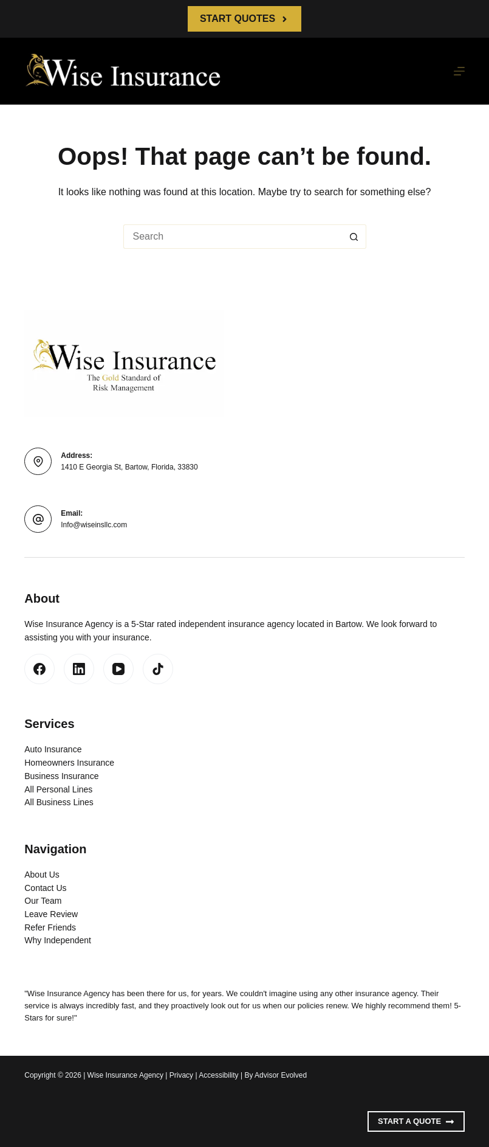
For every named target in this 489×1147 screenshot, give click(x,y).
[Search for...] (232, 236)
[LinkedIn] (79, 669)
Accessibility (218, 1075)
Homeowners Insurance (69, 763)
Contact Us (45, 888)
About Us (42, 874)
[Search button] (354, 236)
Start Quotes (244, 18)
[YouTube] (118, 669)
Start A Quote (416, 1121)
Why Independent (57, 940)
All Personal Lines (58, 789)
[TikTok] (158, 669)
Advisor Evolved (281, 1075)
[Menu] (459, 71)
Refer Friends (50, 927)
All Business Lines (59, 802)
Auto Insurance (52, 749)
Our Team (42, 901)
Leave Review (51, 914)
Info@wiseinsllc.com (94, 525)
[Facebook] (39, 669)
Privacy (181, 1075)
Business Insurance (61, 776)
